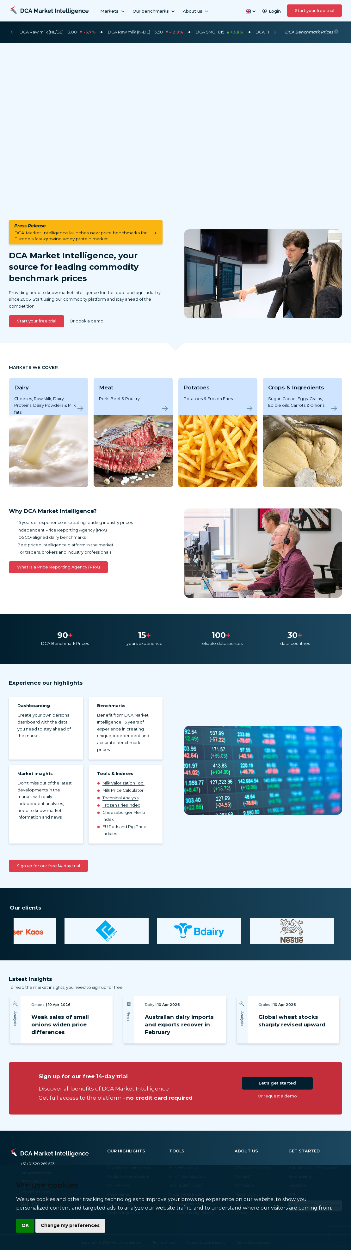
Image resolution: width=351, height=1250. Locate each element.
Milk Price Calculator (123, 790)
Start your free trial (314, 10)
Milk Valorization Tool (123, 783)
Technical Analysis (120, 798)
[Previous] (11, 32)
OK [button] (25, 1225)
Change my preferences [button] (70, 1225)
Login (271, 11)
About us (196, 11)
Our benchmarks (154, 11)
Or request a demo (277, 1096)
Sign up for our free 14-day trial (48, 865)
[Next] (275, 32)
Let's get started (277, 1082)
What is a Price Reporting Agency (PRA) (58, 567)
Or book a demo (86, 321)
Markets (113, 11)
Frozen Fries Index (121, 805)
